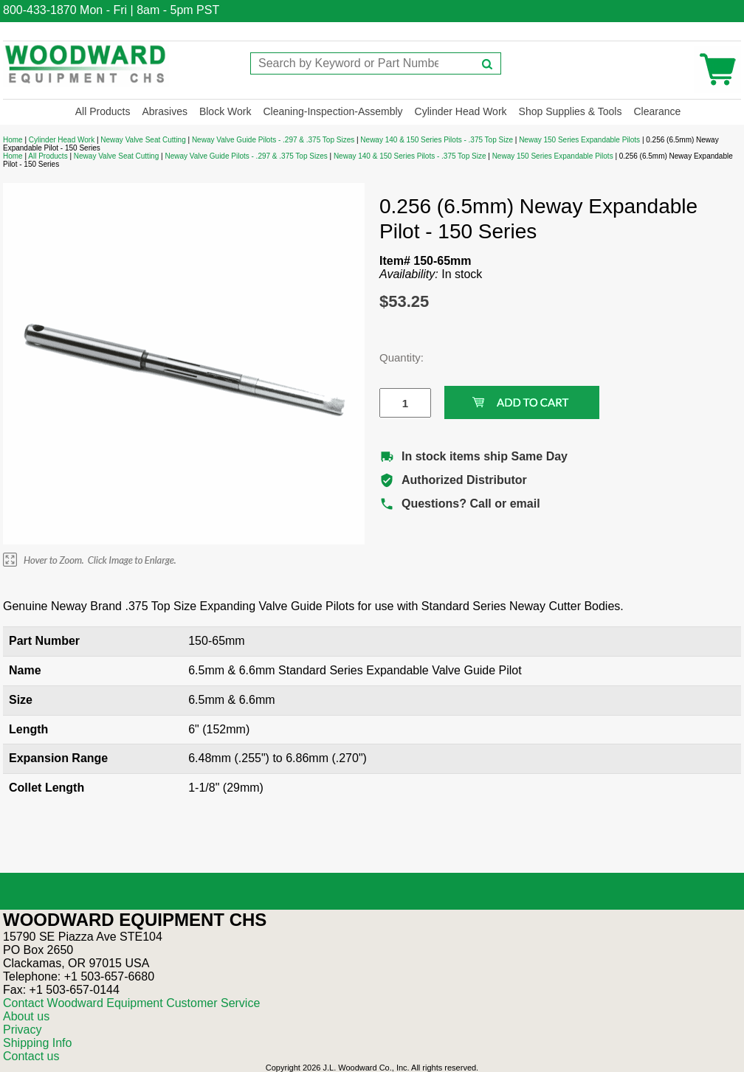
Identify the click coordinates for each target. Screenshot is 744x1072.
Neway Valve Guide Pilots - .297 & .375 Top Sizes (273, 140)
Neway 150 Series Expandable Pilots (579, 140)
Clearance (657, 111)
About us (26, 1016)
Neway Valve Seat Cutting (142, 140)
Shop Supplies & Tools (570, 111)
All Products (103, 111)
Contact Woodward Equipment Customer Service (131, 1003)
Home (13, 140)
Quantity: (394, 357)
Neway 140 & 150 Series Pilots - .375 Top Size (436, 140)
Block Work (225, 111)
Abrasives (164, 111)
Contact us (31, 1056)
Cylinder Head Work (461, 111)
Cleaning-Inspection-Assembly (332, 111)
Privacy (22, 1029)
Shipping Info (37, 1043)
